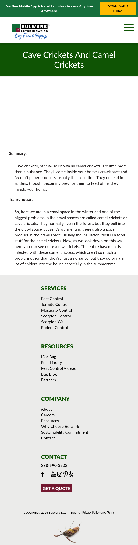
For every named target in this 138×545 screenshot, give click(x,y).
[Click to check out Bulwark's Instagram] (60, 474)
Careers (48, 414)
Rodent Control (54, 327)
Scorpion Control (56, 315)
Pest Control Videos (58, 368)
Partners (48, 379)
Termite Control (55, 304)
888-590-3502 (54, 465)
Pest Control (52, 298)
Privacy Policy (91, 512)
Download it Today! (118, 8)
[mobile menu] (132, 26)
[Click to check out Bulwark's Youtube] (54, 474)
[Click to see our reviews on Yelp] (71, 474)
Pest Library (51, 362)
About (46, 409)
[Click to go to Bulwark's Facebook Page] (43, 474)
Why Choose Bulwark (60, 426)
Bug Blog (49, 374)
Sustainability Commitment (64, 432)
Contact (48, 437)
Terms (110, 512)
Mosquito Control (56, 310)
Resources (50, 420)
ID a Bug (48, 356)
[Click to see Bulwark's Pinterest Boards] (66, 474)
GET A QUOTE (57, 488)
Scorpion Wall (53, 321)
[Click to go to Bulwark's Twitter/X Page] (48, 474)
